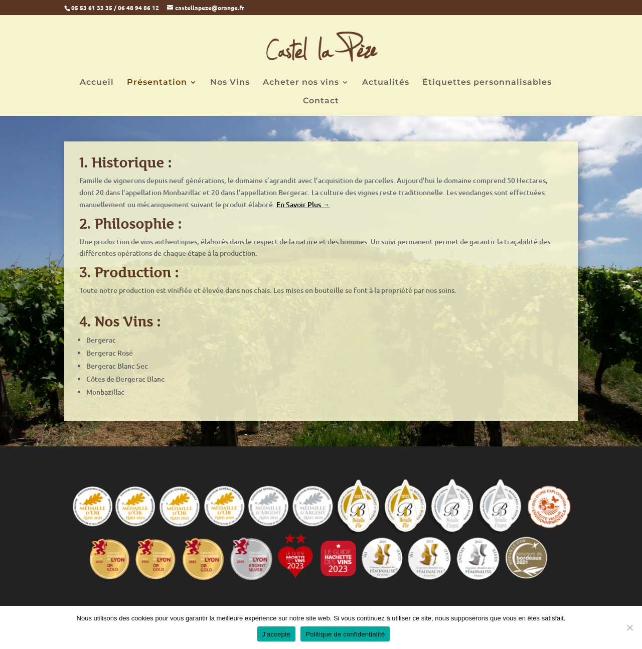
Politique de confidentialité (345, 634)
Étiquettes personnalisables (487, 83)
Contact (321, 101)
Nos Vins (230, 83)
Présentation (157, 83)
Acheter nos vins (301, 83)
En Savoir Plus (299, 204)
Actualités (385, 83)
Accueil (97, 83)
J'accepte (276, 634)
